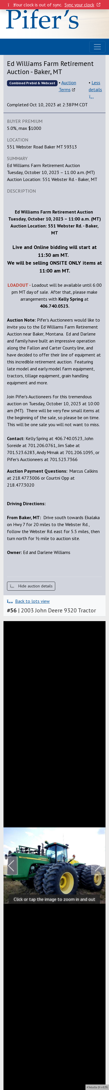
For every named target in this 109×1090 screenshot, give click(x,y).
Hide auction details (31, 586)
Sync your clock (82, 5)
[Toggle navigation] (97, 47)
